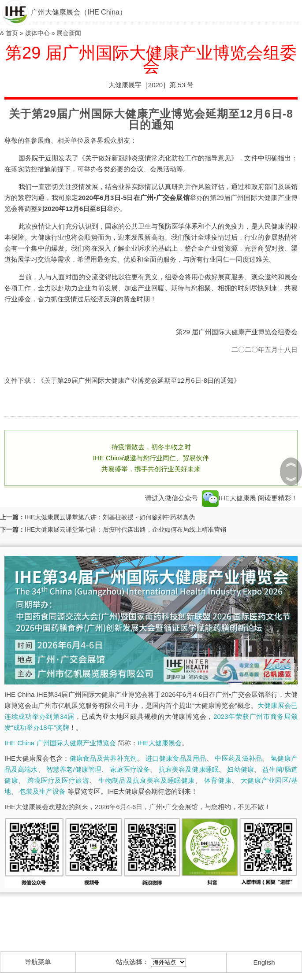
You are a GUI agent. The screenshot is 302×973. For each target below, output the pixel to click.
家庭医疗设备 (130, 769)
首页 (12, 33)
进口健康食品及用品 (175, 758)
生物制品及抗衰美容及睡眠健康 (146, 780)
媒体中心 (37, 33)
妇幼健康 (240, 769)
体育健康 (218, 780)
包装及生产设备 (42, 791)
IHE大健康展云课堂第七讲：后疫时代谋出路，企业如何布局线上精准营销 (125, 529)
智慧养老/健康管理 (73, 769)
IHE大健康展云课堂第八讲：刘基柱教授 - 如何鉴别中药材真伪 (110, 517)
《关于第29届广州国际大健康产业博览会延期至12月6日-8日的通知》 (138, 380)
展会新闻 (68, 33)
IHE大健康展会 (160, 743)
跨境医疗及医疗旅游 (58, 780)
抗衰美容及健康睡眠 (189, 769)
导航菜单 (38, 962)
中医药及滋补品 (238, 758)
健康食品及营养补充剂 (103, 758)
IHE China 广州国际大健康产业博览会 (60, 743)
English (264, 962)
